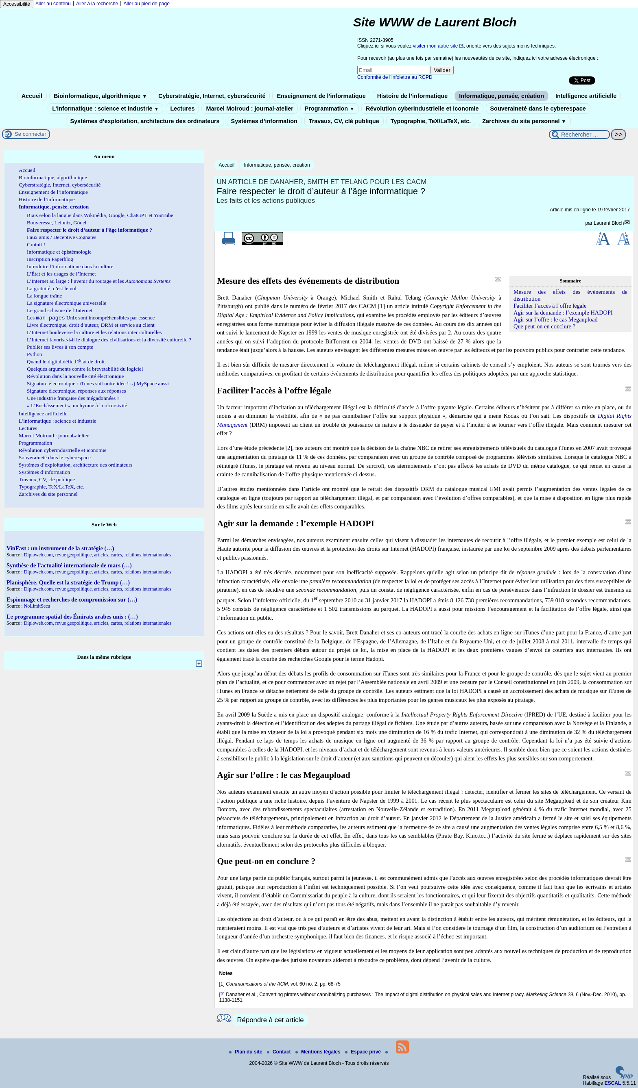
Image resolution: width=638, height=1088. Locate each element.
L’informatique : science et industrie (105, 108)
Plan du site (246, 1052)
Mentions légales (318, 1052)
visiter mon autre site (435, 46)
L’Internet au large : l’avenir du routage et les (98, 281)
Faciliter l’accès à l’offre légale (550, 305)
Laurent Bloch (609, 223)
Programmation (329, 108)
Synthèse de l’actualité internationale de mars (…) (69, 566)
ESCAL (613, 1083)
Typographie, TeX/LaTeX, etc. (431, 121)
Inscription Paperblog (50, 259)
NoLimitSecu (37, 607)
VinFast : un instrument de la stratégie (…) (60, 549)
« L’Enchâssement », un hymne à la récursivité (77, 406)
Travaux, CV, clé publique (344, 121)
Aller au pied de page (146, 4)
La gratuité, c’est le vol (51, 288)
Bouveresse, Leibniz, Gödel (57, 222)
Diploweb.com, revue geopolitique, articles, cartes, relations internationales (97, 555)
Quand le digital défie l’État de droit (66, 362)
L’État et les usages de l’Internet (61, 274)
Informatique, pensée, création (501, 96)
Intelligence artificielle (585, 96)
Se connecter (30, 134)
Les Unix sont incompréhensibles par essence (91, 318)
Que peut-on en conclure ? (544, 326)
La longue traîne (44, 296)
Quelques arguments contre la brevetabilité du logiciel (85, 370)
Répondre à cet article (270, 1020)
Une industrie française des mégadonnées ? (73, 399)
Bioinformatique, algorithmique (100, 96)
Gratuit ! (36, 244)
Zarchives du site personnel (524, 121)
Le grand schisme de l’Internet (59, 310)
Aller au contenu (53, 4)
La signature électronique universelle (66, 303)
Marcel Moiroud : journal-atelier (249, 108)
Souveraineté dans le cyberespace (538, 108)
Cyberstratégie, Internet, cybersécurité (211, 96)
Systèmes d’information (264, 121)
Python (34, 355)
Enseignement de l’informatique (321, 96)
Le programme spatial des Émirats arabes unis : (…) (72, 617)
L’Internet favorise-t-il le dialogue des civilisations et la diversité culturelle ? (109, 340)
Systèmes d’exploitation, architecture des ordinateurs (145, 121)
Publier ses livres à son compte (60, 348)
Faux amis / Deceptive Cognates (61, 237)
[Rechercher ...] (579, 134)
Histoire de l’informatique (412, 96)
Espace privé (363, 1052)
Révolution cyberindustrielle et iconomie (422, 108)
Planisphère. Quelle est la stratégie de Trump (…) (68, 583)
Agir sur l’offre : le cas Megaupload (555, 319)
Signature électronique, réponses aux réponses (76, 392)
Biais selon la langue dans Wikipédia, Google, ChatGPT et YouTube (100, 215)
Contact (279, 1052)
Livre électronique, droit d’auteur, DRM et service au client (91, 326)
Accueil (32, 96)
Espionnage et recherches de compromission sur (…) (72, 600)
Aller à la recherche (97, 4)
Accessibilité (16, 4)
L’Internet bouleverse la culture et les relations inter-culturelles (94, 333)
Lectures (182, 108)
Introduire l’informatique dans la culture (70, 266)
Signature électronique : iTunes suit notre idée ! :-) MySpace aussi (98, 384)
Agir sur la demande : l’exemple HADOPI (563, 312)
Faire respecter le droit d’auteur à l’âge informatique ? (89, 230)
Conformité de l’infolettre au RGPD (395, 77)
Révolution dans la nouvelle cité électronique (75, 377)
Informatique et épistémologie (59, 252)
